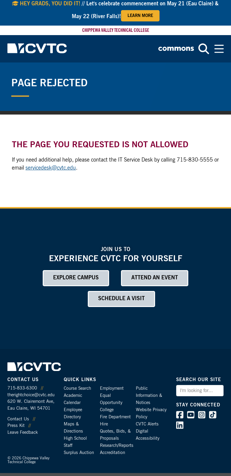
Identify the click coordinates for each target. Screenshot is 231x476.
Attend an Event (154, 278)
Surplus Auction (79, 452)
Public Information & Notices (149, 395)
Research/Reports (116, 445)
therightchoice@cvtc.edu (31, 395)
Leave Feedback (22, 432)
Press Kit (16, 425)
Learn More (140, 16)
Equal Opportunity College (111, 402)
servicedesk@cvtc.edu (51, 168)
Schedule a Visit (121, 298)
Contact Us (18, 419)
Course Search (77, 388)
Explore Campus (76, 278)
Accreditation (112, 452)
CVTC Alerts (147, 424)
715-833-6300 (22, 388)
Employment (112, 388)
